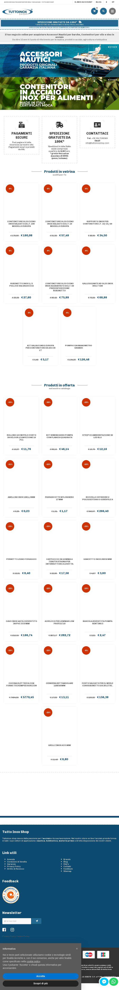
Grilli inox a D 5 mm (59, 745)
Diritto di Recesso (15, 869)
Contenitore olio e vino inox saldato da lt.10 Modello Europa (59, 223)
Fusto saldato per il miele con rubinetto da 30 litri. (97, 684)
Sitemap (67, 871)
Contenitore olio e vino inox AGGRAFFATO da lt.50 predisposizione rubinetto (59, 287)
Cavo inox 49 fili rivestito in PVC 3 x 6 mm (21, 622)
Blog (98, 2)
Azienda (11, 859)
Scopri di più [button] (41, 983)
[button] (77, 948)
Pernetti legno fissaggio (21, 559)
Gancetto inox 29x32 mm (97, 559)
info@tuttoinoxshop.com (97, 143)
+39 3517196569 (100, 138)
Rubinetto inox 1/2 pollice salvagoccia (21, 284)
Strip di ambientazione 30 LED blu (97, 436)
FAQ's (66, 864)
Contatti (67, 866)
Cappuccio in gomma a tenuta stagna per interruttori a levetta (59, 561)
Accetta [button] (40, 976)
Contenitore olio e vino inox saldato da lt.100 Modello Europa (21, 223)
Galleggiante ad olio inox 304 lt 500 (97, 284)
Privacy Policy (14, 866)
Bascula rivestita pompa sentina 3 (97, 622)
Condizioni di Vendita (17, 862)
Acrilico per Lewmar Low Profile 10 (59, 622)
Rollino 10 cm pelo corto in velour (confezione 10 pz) (21, 437)
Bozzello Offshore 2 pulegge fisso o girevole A (97, 498)
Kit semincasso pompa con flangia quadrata (59, 436)
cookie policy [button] (33, 961)
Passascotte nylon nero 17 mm (59, 498)
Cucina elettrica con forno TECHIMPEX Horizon (21, 684)
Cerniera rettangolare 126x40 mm (59, 684)
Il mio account (83, 2)
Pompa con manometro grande (78, 346)
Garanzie (11, 864)
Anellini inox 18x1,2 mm (21, 497)
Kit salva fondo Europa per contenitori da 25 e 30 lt (40, 347)
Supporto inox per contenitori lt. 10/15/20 (97, 222)
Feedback (68, 869)
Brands (67, 859)
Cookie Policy (22, 936)
